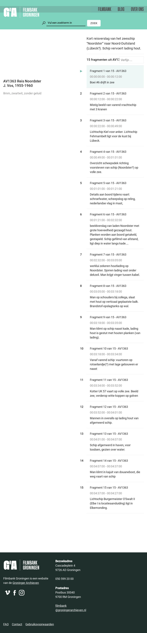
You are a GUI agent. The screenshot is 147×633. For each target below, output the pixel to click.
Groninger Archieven (26, 583)
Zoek (93, 23)
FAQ (6, 624)
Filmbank (104, 9)
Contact (17, 624)
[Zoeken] (65, 22)
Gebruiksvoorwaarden (39, 624)
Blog (121, 9)
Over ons (137, 9)
